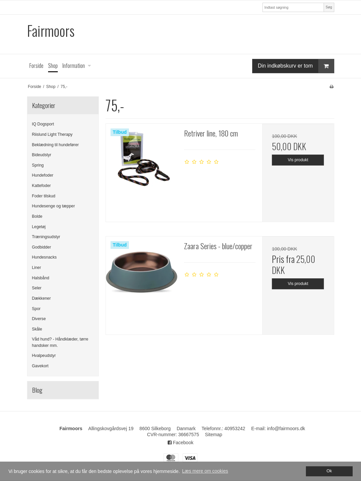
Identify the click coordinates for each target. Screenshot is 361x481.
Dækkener (41, 298)
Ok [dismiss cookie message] (329, 471)
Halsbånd (40, 278)
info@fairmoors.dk (286, 428)
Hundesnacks (44, 257)
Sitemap (213, 434)
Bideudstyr (41, 155)
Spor (36, 308)
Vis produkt (298, 160)
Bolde (37, 216)
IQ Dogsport (43, 124)
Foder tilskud (43, 196)
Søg (329, 7)
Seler (37, 288)
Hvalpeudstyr (44, 355)
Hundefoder (42, 175)
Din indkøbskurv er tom (296, 66)
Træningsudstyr (46, 236)
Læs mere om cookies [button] (205, 471)
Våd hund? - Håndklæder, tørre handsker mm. (60, 342)
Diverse (39, 318)
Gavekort (40, 366)
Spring (38, 165)
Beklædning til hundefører (55, 144)
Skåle (37, 329)
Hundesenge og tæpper (53, 206)
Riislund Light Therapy (52, 134)
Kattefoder (41, 185)
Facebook (180, 442)
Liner (36, 267)
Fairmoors (50, 30)
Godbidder (41, 247)
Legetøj (39, 226)
